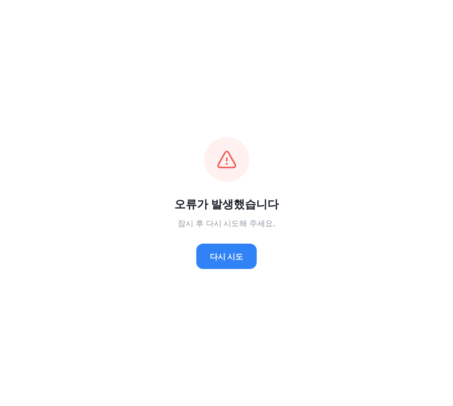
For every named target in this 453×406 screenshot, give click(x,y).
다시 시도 (227, 256)
